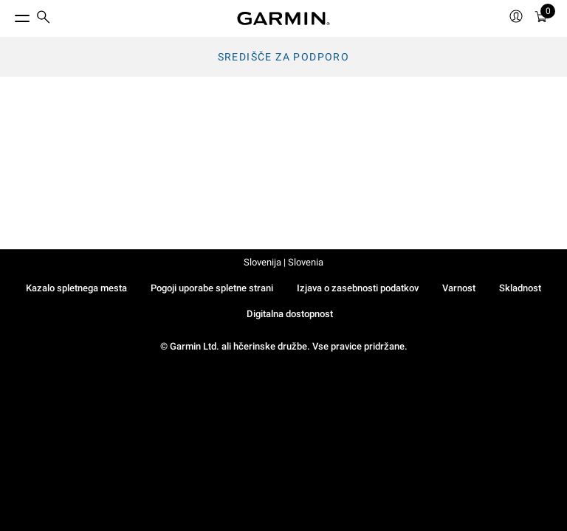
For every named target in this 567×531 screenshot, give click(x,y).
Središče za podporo (284, 57)
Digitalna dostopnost (290, 313)
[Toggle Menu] (9, 15)
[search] (43, 18)
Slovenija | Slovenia (283, 262)
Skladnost (520, 288)
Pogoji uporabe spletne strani (212, 288)
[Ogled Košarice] (541, 18)
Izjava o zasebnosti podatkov (358, 288)
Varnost (458, 288)
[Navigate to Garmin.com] (283, 18)
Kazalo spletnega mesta (76, 288)
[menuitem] (43, 19)
